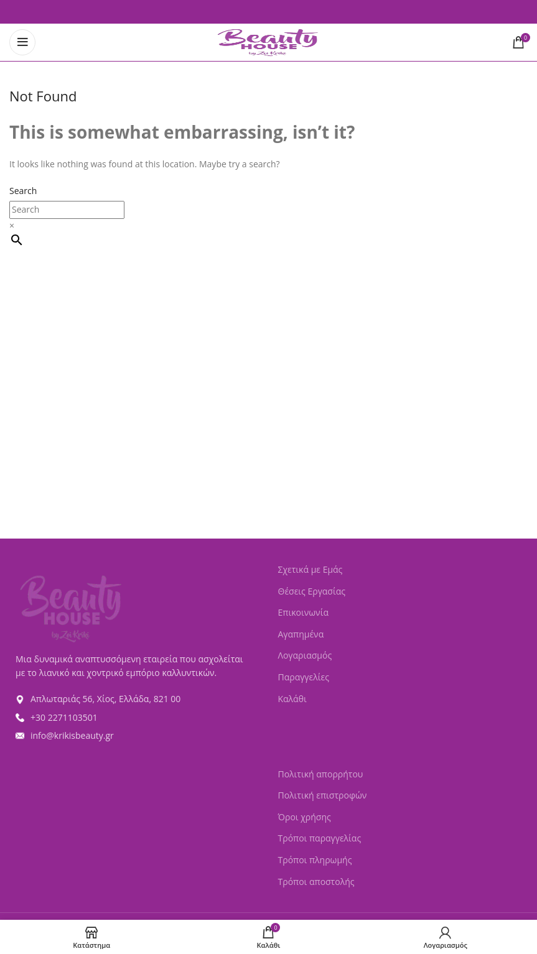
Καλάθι (292, 699)
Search (23, 191)
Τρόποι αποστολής (316, 881)
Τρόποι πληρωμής (315, 860)
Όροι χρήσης (304, 817)
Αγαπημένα (301, 634)
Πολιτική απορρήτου (320, 774)
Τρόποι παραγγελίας (320, 838)
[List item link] (134, 699)
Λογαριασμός (305, 655)
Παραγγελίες (303, 677)
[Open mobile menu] (22, 42)
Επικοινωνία (303, 612)
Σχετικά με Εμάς (310, 569)
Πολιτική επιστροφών (322, 795)
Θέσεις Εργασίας (312, 591)
